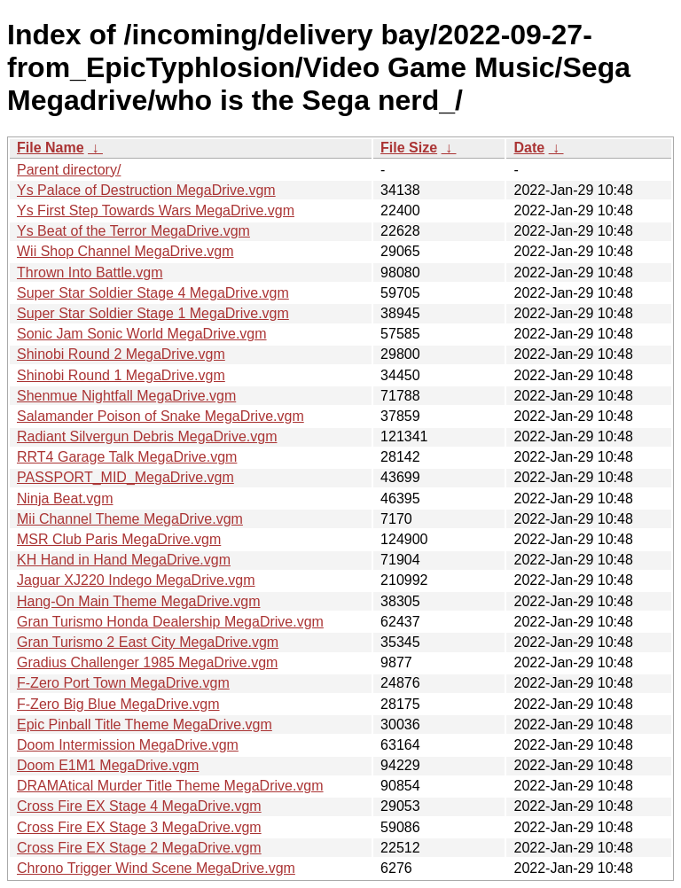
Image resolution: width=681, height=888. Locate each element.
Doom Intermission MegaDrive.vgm (128, 744)
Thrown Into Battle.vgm (90, 272)
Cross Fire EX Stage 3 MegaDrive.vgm (139, 827)
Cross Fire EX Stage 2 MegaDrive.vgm (139, 847)
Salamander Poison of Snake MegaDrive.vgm (160, 416)
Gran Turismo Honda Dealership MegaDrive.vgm (170, 621)
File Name (50, 147)
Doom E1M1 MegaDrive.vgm (108, 765)
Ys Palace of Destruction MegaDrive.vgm (146, 190)
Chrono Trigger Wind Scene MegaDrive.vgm (156, 868)
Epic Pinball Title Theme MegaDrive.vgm (144, 724)
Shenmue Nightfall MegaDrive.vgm (126, 395)
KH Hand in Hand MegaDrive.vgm (124, 559)
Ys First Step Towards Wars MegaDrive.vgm (155, 210)
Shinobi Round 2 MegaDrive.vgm (121, 354)
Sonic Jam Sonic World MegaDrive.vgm (142, 333)
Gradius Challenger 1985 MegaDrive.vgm (147, 662)
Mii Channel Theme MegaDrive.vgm (130, 518)
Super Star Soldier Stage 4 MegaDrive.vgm (153, 292)
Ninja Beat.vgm (65, 498)
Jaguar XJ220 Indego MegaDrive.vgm (136, 580)
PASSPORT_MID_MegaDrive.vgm (125, 477)
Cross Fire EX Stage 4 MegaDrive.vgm (139, 806)
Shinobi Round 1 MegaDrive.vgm (121, 375)
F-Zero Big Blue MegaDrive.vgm (118, 704)
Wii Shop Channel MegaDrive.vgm (125, 251)
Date (528, 147)
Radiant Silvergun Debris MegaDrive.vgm (147, 436)
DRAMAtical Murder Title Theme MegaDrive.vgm (170, 785)
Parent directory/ (69, 169)
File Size (408, 147)
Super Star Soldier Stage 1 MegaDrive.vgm (153, 313)
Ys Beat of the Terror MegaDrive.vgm (133, 230)
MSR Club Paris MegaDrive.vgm (119, 539)
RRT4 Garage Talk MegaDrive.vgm (127, 456)
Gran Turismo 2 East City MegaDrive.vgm (147, 642)
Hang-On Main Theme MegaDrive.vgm (138, 601)
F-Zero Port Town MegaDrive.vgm (123, 682)
